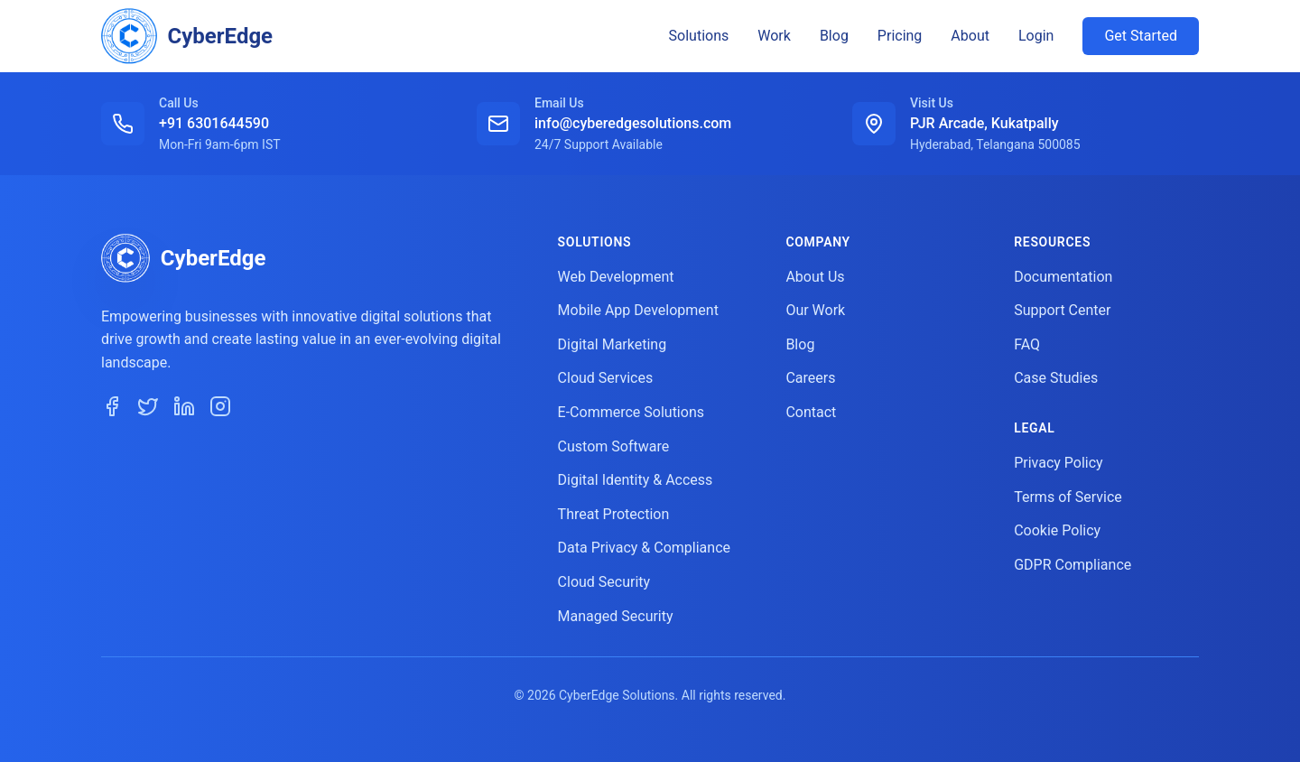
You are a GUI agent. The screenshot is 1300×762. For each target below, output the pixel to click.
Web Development (616, 276)
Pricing (900, 35)
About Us (814, 276)
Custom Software (614, 446)
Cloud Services (606, 377)
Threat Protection (614, 514)
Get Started (1140, 35)
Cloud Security (604, 581)
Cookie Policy (1057, 530)
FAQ (1027, 344)
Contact (810, 412)
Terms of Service (1068, 497)
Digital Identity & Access (635, 479)
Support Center (1062, 310)
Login (1036, 35)
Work (774, 35)
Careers (810, 377)
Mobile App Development (638, 310)
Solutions (699, 35)
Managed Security (615, 616)
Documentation (1063, 276)
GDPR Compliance (1072, 564)
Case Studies (1056, 377)
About (970, 35)
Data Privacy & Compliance (644, 547)
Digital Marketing (612, 344)
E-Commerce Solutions (631, 412)
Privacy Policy (1058, 462)
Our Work (815, 310)
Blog (834, 35)
